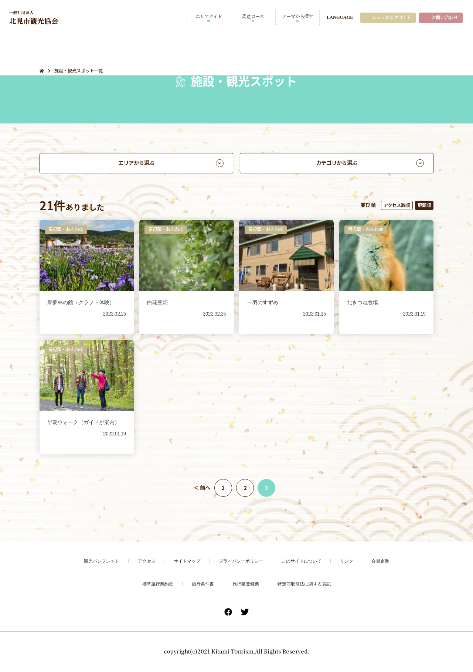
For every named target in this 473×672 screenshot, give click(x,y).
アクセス (147, 561)
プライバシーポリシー (241, 561)
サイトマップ (187, 561)
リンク (346, 561)
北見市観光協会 (33, 17)
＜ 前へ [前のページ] (202, 487)
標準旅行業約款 (157, 584)
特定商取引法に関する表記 (304, 584)
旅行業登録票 (245, 584)
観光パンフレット (101, 561)
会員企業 (380, 561)
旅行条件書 (203, 584)
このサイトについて (301, 561)
